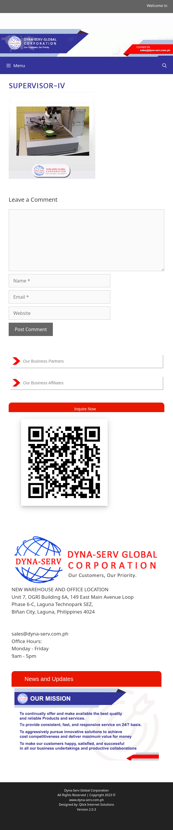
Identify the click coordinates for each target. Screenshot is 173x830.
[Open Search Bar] (164, 65)
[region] (86, 724)
